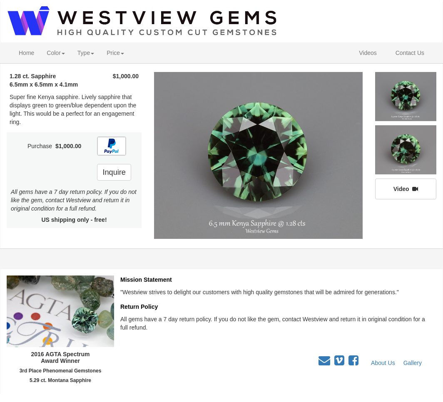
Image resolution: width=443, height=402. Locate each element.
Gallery (412, 363)
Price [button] (115, 53)
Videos (368, 53)
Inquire (114, 172)
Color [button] (56, 53)
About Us (383, 363)
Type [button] (85, 53)
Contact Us (410, 53)
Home (26, 53)
